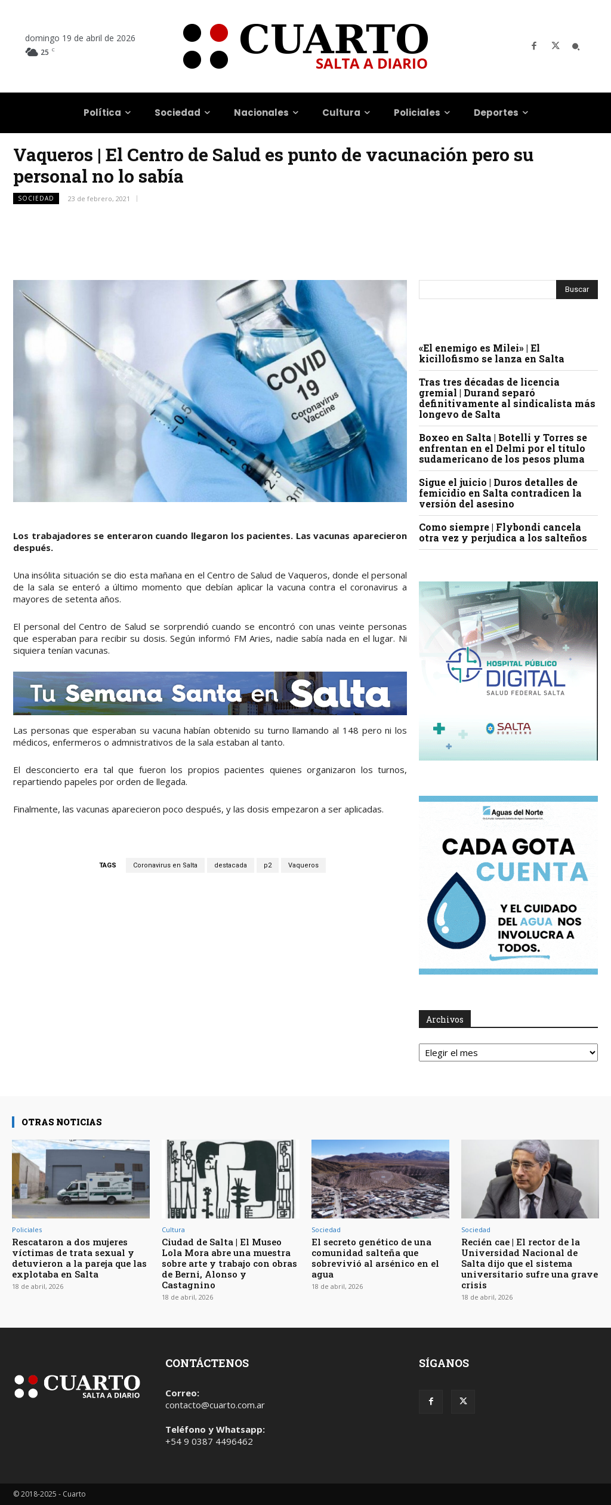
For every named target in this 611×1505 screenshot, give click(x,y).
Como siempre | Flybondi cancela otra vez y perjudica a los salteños (503, 532)
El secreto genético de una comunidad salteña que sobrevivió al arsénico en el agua (375, 1258)
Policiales (27, 1229)
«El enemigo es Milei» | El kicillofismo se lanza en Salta (491, 353)
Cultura (173, 1229)
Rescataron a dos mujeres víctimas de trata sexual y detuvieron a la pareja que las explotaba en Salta (79, 1258)
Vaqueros (303, 865)
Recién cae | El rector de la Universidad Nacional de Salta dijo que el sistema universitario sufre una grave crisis (529, 1263)
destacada (230, 865)
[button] (576, 46)
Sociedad (36, 198)
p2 (267, 865)
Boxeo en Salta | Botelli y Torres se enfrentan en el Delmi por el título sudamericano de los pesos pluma (503, 448)
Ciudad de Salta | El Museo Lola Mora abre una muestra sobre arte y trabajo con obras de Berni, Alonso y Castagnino (229, 1263)
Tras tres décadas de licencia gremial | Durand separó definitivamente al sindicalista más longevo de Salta (507, 398)
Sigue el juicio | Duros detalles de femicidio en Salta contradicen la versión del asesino (500, 493)
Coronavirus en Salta (165, 865)
